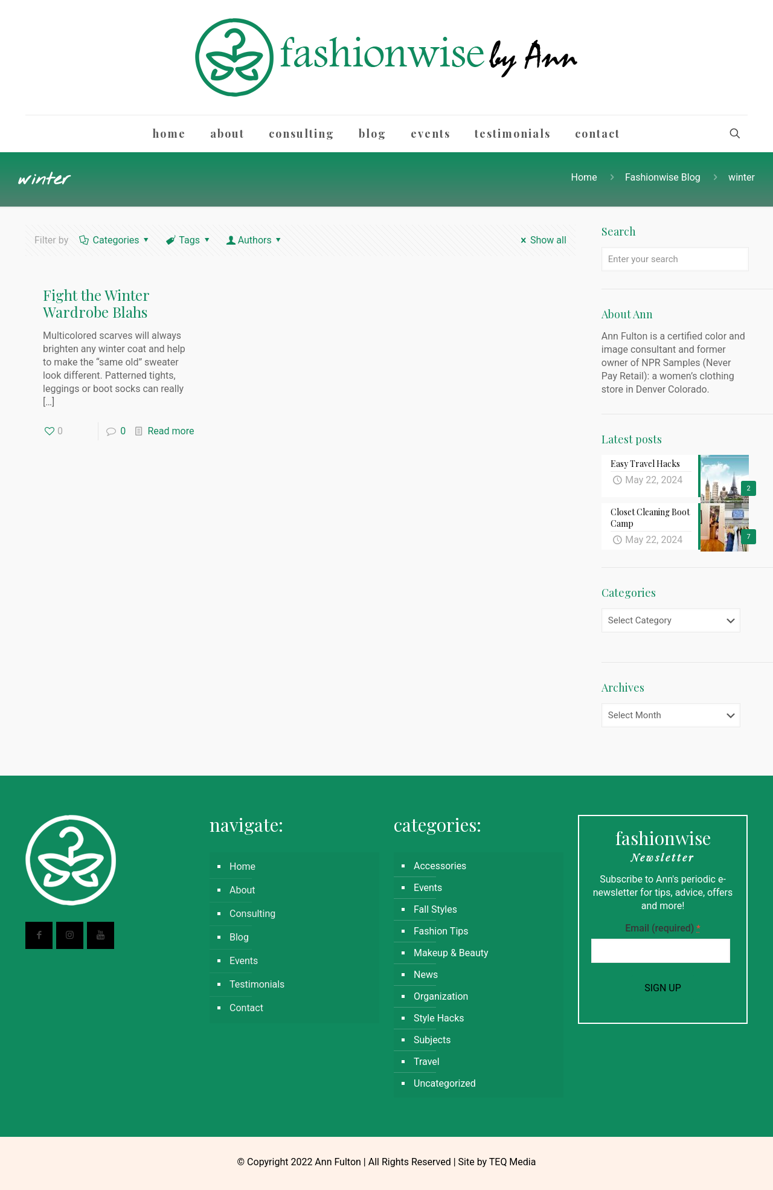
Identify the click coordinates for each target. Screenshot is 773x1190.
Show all (541, 240)
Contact (246, 1008)
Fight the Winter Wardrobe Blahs (96, 303)
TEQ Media (512, 1162)
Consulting (252, 913)
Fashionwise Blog (663, 177)
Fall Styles (435, 909)
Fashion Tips (441, 931)
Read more (170, 431)
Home (584, 177)
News (426, 974)
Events (243, 960)
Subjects (432, 1040)
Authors (254, 240)
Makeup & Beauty (451, 953)
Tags (188, 240)
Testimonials (256, 984)
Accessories (440, 866)
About (242, 890)
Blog (239, 937)
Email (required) (662, 928)
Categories (115, 240)
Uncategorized (445, 1083)
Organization (441, 996)
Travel (427, 1061)
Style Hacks (439, 1018)
